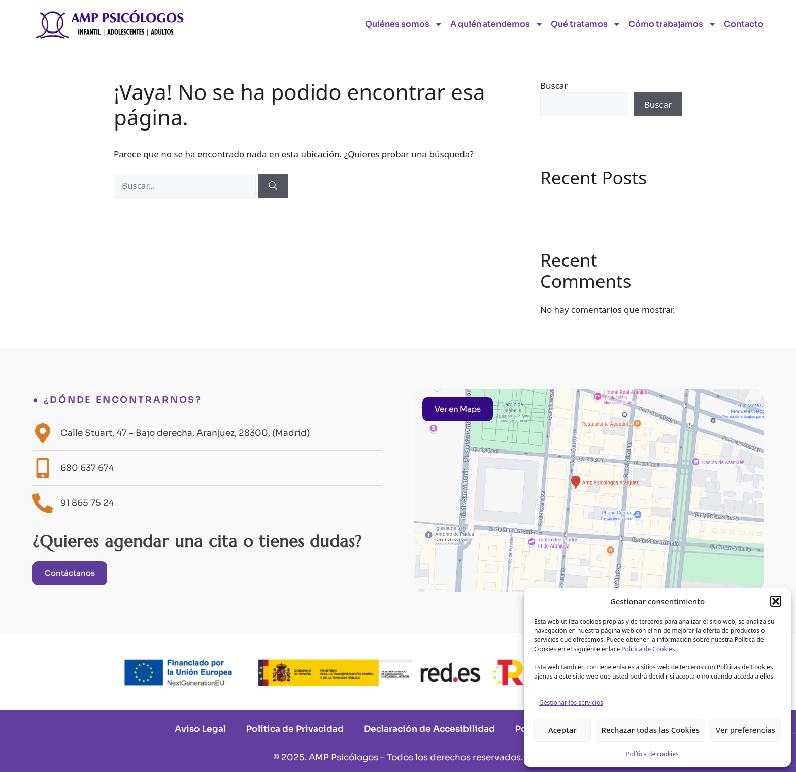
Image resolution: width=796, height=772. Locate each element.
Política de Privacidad (295, 729)
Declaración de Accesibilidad (429, 729)
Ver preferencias (745, 730)
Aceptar (562, 730)
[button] (776, 601)
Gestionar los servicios (571, 702)
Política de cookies (652, 754)
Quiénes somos (404, 24)
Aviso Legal (200, 729)
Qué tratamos (586, 24)
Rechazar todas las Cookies (651, 730)
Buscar (554, 85)
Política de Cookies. (648, 649)
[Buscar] (273, 186)
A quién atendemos (496, 24)
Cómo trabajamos (672, 24)
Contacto (744, 24)
